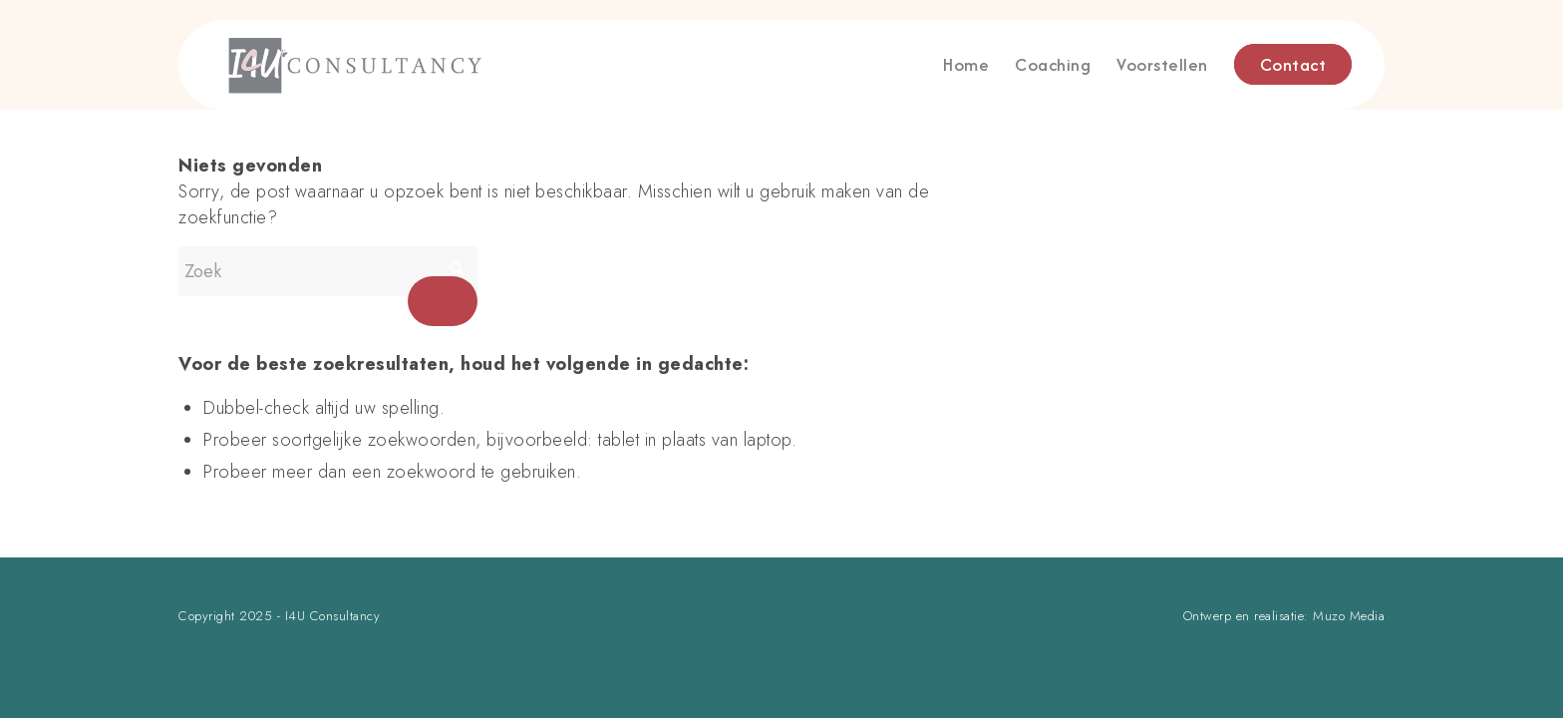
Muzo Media (1349, 615)
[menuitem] (966, 65)
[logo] (433, 65)
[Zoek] (327, 271)
